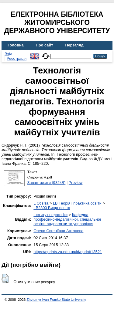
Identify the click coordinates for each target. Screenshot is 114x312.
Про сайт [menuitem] (44, 45)
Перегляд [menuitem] (74, 45)
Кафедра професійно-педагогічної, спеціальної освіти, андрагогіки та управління (67, 219)
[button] (5, 278)
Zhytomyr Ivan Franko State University (56, 299)
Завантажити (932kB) (46, 182)
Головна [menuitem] (16, 45)
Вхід (8, 54)
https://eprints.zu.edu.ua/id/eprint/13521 (67, 251)
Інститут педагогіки (50, 214)
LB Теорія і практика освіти (77, 203)
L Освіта (40, 203)
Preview (76, 182)
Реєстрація (16, 58)
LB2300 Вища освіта (51, 207)
